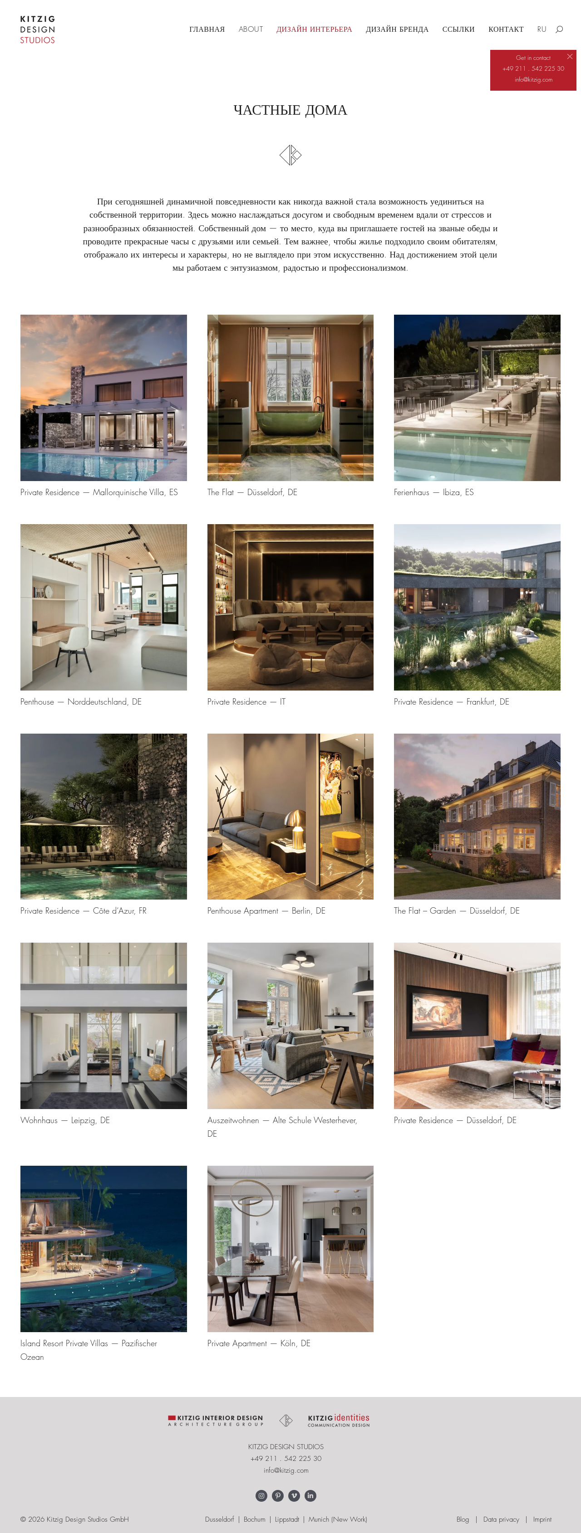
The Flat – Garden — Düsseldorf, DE (457, 910)
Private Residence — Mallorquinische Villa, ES (99, 492)
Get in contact (533, 58)
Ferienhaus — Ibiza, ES (434, 492)
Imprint (542, 1519)
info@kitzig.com (286, 1470)
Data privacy (501, 1519)
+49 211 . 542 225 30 (286, 1458)
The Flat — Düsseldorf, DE (252, 492)
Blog (463, 1519)
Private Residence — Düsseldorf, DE (455, 1120)
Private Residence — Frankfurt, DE (451, 701)
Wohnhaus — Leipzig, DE (65, 1120)
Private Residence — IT (246, 701)
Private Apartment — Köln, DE (258, 1343)
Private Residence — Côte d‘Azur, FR (83, 910)
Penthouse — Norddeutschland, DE (81, 701)
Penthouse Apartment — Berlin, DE (266, 910)
